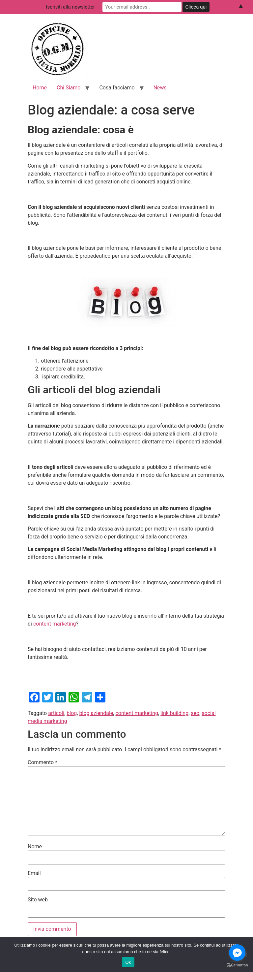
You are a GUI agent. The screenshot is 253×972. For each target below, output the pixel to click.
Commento (42, 762)
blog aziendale (96, 713)
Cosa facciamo (116, 87)
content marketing (54, 624)
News (160, 87)
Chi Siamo (68, 87)
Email (34, 873)
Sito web (38, 899)
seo (195, 713)
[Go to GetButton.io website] (237, 965)
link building (174, 713)
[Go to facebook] (237, 952)
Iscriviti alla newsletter (70, 7)
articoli (56, 713)
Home (40, 87)
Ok (128, 962)
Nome (35, 846)
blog (72, 713)
